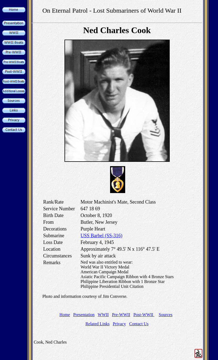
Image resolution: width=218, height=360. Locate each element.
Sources (165, 314)
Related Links (98, 323)
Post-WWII (143, 314)
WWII (103, 314)
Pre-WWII (121, 314)
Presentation (83, 314)
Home (64, 314)
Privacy (119, 323)
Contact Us (139, 323)
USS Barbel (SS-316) (101, 235)
